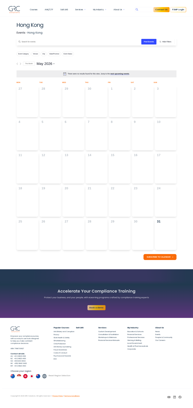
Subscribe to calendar (159, 257)
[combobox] (143, 9)
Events (21, 32)
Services (80, 10)
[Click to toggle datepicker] (46, 63)
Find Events (149, 42)
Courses (33, 9)
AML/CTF (49, 9)
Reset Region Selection (59, 375)
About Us (119, 10)
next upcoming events (119, 74)
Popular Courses (61, 327)
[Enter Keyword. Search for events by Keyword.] (79, 42)
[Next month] (20, 64)
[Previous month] (17, 64)
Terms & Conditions (72, 396)
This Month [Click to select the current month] (29, 63)
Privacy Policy (57, 396)
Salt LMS (64, 9)
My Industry (99, 10)
